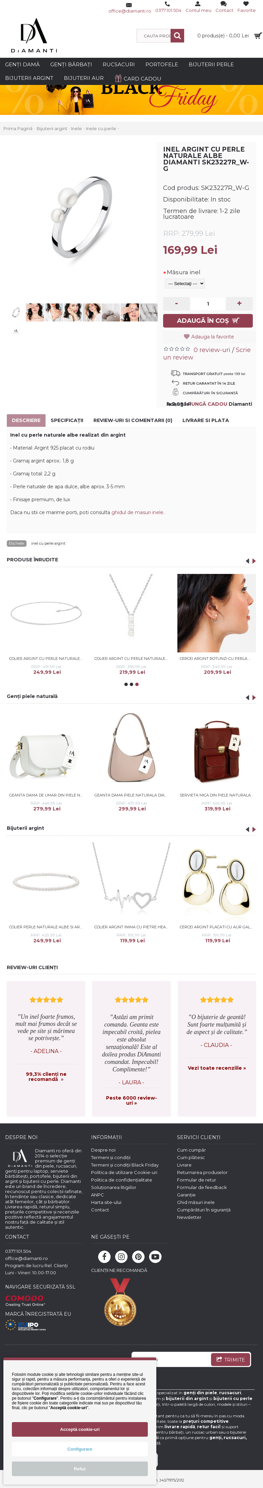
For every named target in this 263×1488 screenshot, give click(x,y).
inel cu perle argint (48, 543)
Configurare (79, 1449)
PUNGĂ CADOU (207, 404)
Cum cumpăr (191, 1150)
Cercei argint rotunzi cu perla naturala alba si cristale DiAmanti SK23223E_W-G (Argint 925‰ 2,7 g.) (218, 658)
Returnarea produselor (202, 1172)
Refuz (80, 1468)
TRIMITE (230, 1360)
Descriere (26, 420)
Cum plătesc (191, 1157)
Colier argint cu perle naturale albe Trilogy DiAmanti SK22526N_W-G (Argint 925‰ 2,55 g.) (132, 658)
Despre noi (103, 1150)
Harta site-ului (106, 1202)
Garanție (186, 1194)
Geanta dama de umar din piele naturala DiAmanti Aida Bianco (47, 795)
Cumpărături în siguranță (204, 1209)
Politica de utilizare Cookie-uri (124, 1172)
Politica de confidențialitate (121, 1180)
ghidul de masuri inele (137, 512)
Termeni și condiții (110, 1157)
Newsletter (189, 1217)
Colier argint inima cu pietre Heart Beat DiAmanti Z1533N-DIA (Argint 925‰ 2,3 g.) (132, 927)
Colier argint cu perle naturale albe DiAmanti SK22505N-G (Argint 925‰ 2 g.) (47, 658)
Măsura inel (183, 272)
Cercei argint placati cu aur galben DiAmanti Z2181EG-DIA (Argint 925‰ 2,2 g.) (218, 927)
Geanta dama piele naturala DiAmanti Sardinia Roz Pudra (132, 795)
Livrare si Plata (205, 420)
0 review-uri (212, 350)
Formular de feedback (202, 1187)
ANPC (97, 1194)
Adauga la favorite (212, 337)
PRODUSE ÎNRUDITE (32, 560)
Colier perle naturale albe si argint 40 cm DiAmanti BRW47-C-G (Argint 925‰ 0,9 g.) (47, 927)
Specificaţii (67, 420)
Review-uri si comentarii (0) (132, 420)
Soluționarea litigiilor (113, 1187)
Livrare (184, 1165)
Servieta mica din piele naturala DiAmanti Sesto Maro (218, 795)
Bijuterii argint (25, 828)
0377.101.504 (18, 1251)
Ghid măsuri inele (196, 1202)
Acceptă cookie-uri (80, 1429)
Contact (100, 1209)
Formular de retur (196, 1180)
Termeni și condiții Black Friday (125, 1165)
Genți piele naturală (32, 696)
